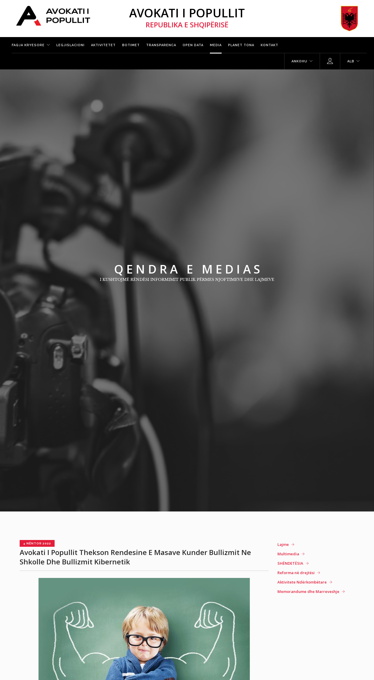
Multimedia (288, 553)
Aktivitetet (103, 45)
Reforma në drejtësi (296, 572)
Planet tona (241, 45)
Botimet (131, 45)
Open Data (193, 45)
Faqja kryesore (28, 45)
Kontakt (269, 45)
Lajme (283, 544)
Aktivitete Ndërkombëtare (302, 582)
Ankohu (299, 61)
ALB (350, 61)
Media (216, 45)
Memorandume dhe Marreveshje (308, 591)
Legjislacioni (70, 45)
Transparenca (161, 45)
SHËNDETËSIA (290, 563)
